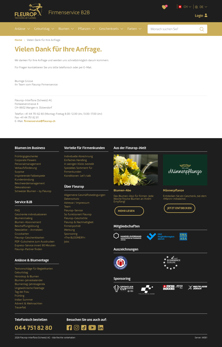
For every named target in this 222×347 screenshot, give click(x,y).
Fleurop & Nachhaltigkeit (78, 222)
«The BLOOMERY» (74, 237)
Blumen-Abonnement (28, 222)
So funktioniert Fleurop (78, 214)
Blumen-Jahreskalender (29, 280)
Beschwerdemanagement (30, 183)
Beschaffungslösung (27, 226)
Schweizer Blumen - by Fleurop (33, 191)
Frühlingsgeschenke (26, 156)
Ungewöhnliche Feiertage (29, 288)
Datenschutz (71, 198)
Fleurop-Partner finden (28, 249)
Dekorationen (23, 187)
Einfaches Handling (75, 160)
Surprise (19, 171)
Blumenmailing (23, 218)
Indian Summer (24, 299)
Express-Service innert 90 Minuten (35, 245)
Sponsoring (70, 233)
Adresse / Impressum (76, 202)
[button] (22, 28)
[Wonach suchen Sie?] (177, 29)
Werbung (69, 229)
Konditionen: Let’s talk (77, 175)
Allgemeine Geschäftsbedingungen (84, 195)
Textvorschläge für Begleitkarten (34, 268)
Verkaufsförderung (26, 168)
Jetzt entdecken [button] (179, 208)
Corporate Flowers (25, 160)
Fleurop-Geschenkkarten (29, 237)
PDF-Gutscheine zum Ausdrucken (34, 241)
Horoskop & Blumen (27, 276)
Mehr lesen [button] (126, 211)
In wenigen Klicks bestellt (79, 164)
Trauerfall (20, 307)
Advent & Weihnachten (28, 303)
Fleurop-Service (73, 210)
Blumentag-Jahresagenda (30, 284)
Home (18, 40)
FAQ (17, 210)
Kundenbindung (24, 179)
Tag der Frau (22, 291)
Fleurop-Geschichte (75, 218)
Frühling (19, 295)
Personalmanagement (28, 164)
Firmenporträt (72, 226)
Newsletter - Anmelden (29, 229)
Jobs (66, 241)
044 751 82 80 (33, 328)
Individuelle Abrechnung (78, 156)
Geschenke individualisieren (31, 214)
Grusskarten (22, 233)
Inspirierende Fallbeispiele (30, 175)
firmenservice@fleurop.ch (39, 121)
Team (67, 206)
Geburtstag (21, 272)
